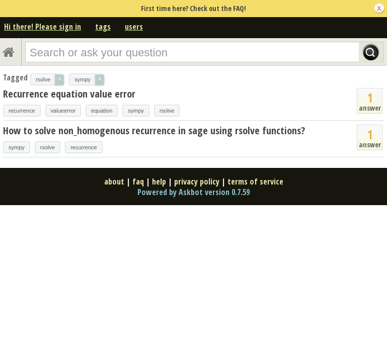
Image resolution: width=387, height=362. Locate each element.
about (114, 181)
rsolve (167, 111)
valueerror (63, 111)
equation (101, 111)
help (159, 181)
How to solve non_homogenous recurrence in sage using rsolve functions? (154, 130)
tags (103, 26)
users (134, 26)
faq (138, 181)
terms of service (255, 181)
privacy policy (196, 181)
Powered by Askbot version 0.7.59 (193, 192)
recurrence (22, 111)
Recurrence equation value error (69, 94)
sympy (136, 111)
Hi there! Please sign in (42, 26)
